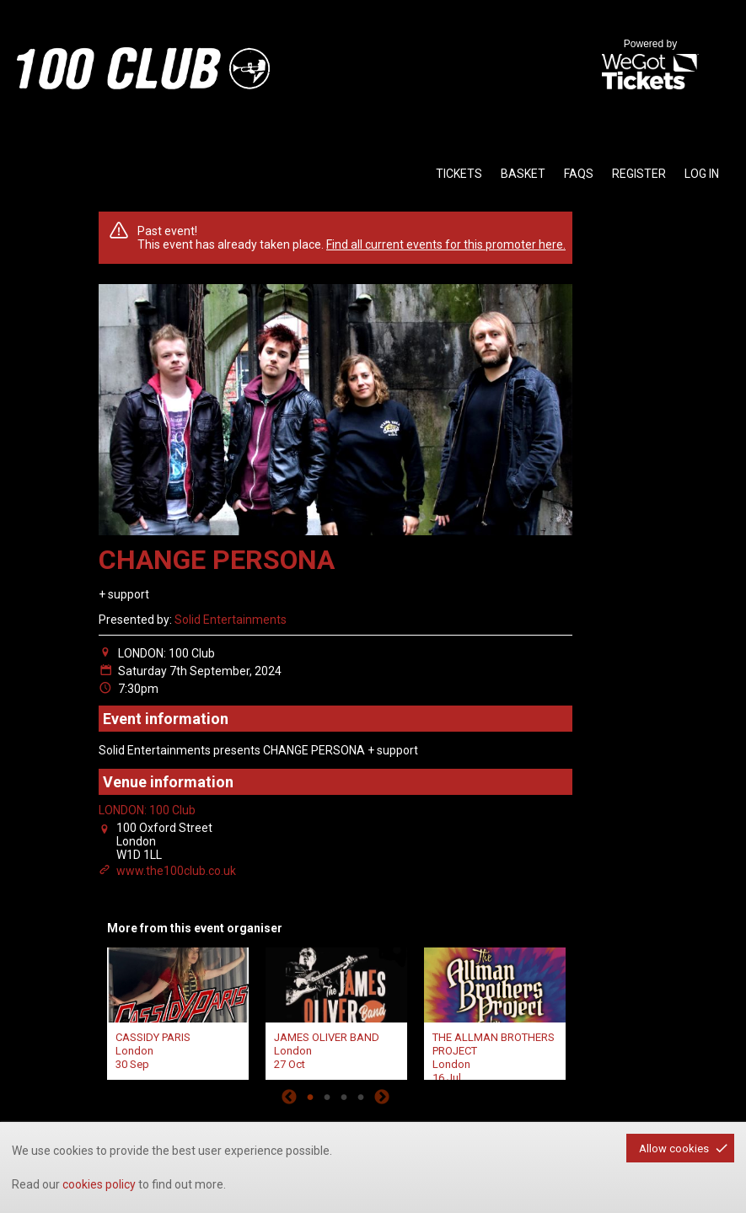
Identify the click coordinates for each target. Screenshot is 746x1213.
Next (381, 1096)
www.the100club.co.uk (176, 871)
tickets (459, 173)
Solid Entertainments (230, 619)
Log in (701, 173)
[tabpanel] (178, 1011)
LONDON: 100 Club (147, 810)
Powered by (650, 66)
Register (639, 173)
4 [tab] (361, 1096)
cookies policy (99, 1184)
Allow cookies (674, 1148)
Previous (289, 1096)
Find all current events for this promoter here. (446, 244)
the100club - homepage (143, 68)
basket (523, 173)
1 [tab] (310, 1096)
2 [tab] (327, 1096)
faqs (578, 173)
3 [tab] (344, 1096)
